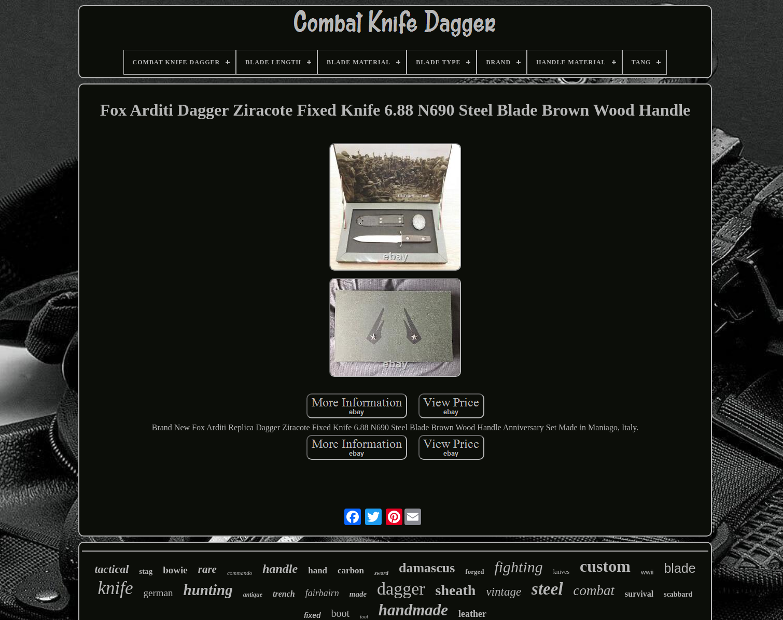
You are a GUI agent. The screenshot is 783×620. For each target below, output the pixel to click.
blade (679, 568)
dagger (401, 588)
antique (252, 594)
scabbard (678, 594)
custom (605, 566)
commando (239, 573)
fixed (312, 615)
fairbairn (322, 593)
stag (145, 571)
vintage (503, 591)
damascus (427, 567)
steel (547, 589)
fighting (518, 566)
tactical (111, 568)
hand (317, 570)
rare (207, 569)
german (158, 592)
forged (474, 571)
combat (594, 590)
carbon (351, 570)
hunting (208, 590)
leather (472, 614)
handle (280, 568)
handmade (413, 610)
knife (115, 588)
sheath (456, 590)
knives (561, 571)
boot (340, 613)
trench (284, 593)
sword (381, 573)
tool (364, 616)
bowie (175, 570)
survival (639, 593)
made (358, 594)
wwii (647, 572)
